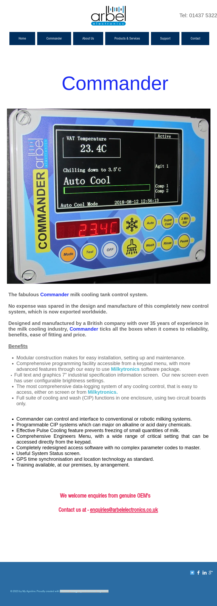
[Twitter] (192, 573)
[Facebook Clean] (198, 573)
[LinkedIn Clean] (204, 573)
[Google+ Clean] (211, 573)
